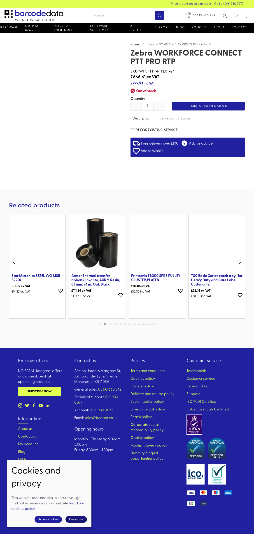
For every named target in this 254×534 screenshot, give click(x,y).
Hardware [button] (9, 27)
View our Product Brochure (127, 3)
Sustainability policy (147, 402)
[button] (236, 15)
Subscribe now (39, 391)
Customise (76, 519)
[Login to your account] (224, 15)
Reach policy (141, 417)
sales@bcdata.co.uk (100, 418)
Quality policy (142, 438)
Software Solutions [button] (99, 28)
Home (134, 44)
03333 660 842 (200, 15)
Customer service (200, 379)
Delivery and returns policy (152, 394)
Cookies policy (142, 379)
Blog (180, 27)
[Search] (127, 15)
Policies (199, 27)
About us (25, 429)
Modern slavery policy (148, 445)
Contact (239, 27)
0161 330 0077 (102, 410)
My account (28, 444)
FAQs (22, 459)
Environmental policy (147, 409)
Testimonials (196, 371)
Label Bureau (135, 28)
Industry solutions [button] (63, 28)
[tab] (100, 324)
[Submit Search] (159, 15)
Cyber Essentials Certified (207, 409)
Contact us (27, 436)
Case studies (196, 386)
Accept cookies (48, 519)
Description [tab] (141, 118)
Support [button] (162, 27)
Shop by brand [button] (32, 28)
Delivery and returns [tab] (175, 118)
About (219, 27)
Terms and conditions (147, 371)
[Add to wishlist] (60, 290)
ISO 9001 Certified (201, 402)
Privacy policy (142, 386)
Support (193, 394)
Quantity (137, 99)
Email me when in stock (208, 106)
